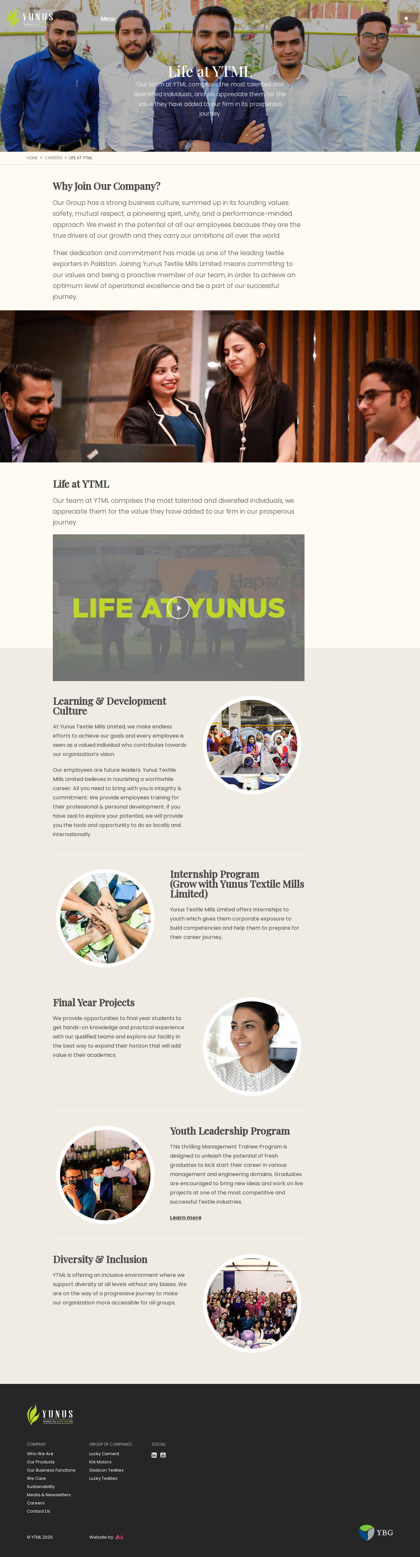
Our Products (41, 1462)
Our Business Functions (51, 1470)
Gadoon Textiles (106, 1470)
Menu (114, 18)
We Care (36, 1478)
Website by (101, 1537)
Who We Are (40, 1454)
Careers (53, 158)
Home (32, 158)
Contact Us (38, 1511)
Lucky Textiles (103, 1478)
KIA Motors (100, 1462)
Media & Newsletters (49, 1495)
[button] (178, 608)
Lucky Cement (104, 1454)
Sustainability (41, 1486)
